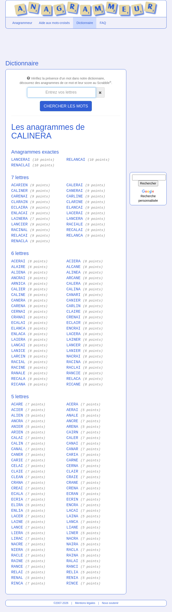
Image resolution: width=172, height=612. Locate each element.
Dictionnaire (84, 23)
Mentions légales (85, 603)
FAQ (103, 23)
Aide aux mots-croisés (54, 23)
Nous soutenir (110, 603)
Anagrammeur (22, 23)
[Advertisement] (65, 43)
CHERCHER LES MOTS (66, 106)
